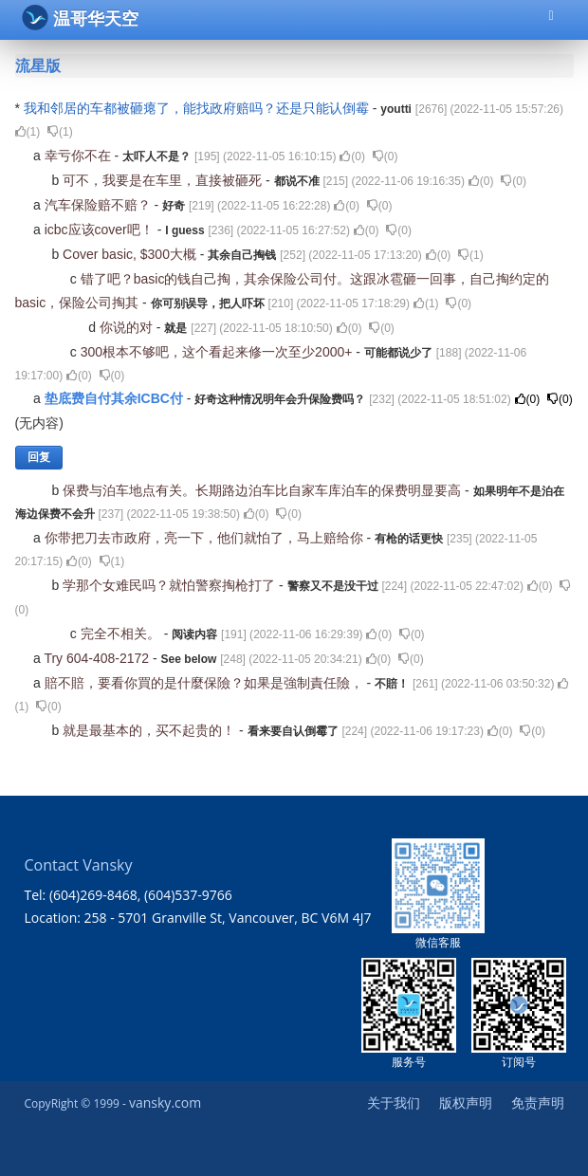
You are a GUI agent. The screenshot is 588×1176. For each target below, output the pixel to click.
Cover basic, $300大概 (131, 254)
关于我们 (393, 1102)
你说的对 (128, 327)
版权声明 (465, 1102)
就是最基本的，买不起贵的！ (151, 730)
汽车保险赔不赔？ (100, 204)
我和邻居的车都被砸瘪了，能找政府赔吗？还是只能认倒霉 (198, 108)
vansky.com (165, 1102)
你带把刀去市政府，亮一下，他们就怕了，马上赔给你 (206, 537)
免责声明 (537, 1102)
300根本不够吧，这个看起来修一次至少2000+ (219, 351)
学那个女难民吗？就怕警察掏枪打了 (171, 585)
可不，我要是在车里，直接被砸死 (164, 180)
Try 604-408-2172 (98, 658)
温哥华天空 (80, 17)
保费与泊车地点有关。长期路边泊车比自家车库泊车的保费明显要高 (264, 490)
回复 (39, 457)
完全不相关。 (122, 633)
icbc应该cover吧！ (101, 229)
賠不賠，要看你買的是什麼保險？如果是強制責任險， (206, 682)
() (28, 131)
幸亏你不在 (80, 155)
